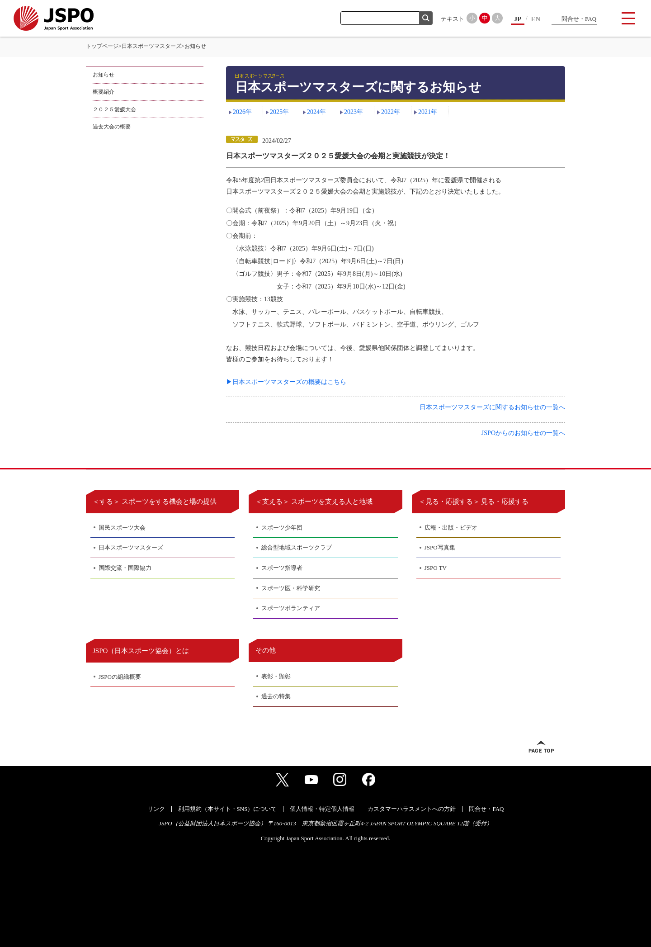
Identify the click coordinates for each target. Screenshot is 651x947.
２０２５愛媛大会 (114, 109)
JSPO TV (436, 567)
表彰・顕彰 (276, 676)
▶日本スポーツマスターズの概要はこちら (286, 382)
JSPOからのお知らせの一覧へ (523, 433)
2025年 (279, 112)
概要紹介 (103, 92)
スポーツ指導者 (281, 567)
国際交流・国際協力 (125, 567)
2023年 (353, 112)
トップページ (102, 46)
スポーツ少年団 (281, 527)
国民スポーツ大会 (122, 527)
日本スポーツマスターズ (151, 46)
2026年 (242, 112)
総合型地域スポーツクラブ (296, 547)
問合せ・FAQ (578, 18)
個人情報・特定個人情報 (322, 809)
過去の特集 (276, 696)
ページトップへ (541, 747)
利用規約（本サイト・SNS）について (227, 809)
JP (518, 19)
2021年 (427, 112)
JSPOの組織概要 (120, 676)
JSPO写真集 (440, 547)
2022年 (390, 112)
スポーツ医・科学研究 (290, 588)
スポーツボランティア (290, 608)
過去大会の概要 (112, 126)
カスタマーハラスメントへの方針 (412, 809)
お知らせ (103, 74)
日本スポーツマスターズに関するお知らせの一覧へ (492, 407)
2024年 (316, 112)
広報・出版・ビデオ (451, 527)
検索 (426, 18)
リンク (156, 809)
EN (536, 19)
